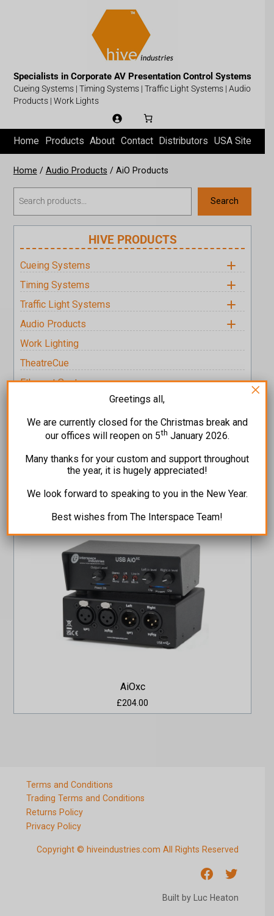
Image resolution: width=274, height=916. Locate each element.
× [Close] (255, 389)
